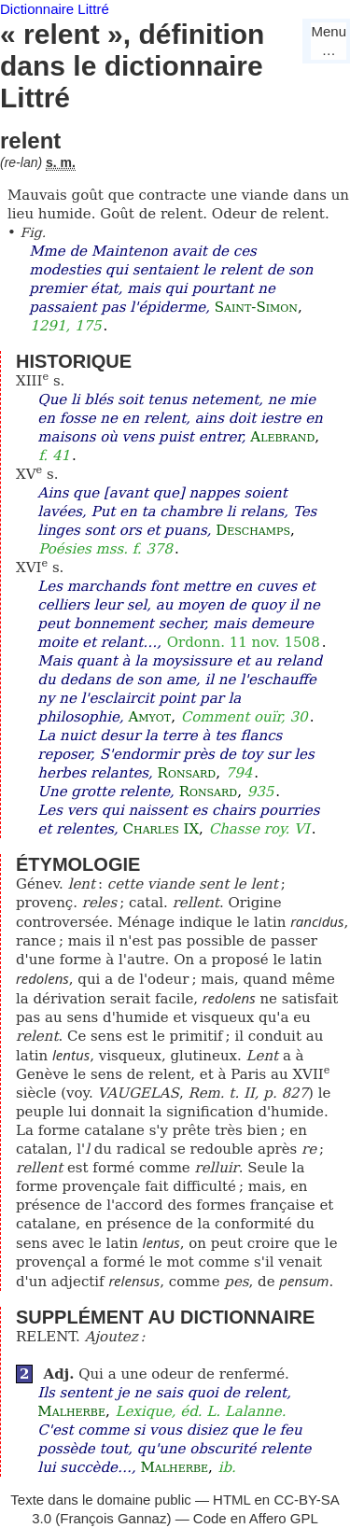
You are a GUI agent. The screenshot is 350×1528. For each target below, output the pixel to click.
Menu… (328, 40)
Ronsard (187, 772)
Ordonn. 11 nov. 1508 (243, 642)
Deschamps (253, 530)
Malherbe (71, 1411)
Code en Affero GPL (255, 1518)
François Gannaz (113, 1518)
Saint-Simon (256, 307)
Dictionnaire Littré (54, 9)
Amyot (149, 716)
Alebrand (282, 436)
